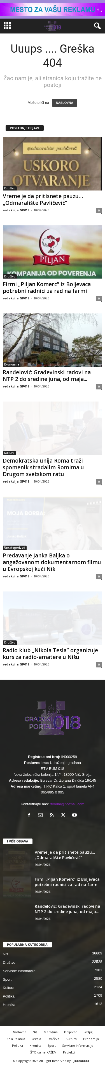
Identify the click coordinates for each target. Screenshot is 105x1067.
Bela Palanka (15, 1039)
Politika (9, 996)
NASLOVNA (64, 102)
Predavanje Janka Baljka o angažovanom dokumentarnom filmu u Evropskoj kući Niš (52, 562)
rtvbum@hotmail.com (67, 804)
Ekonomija (11, 364)
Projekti (69, 1052)
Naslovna (19, 1032)
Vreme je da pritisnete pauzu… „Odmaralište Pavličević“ (43, 199)
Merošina (51, 1032)
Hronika (9, 1005)
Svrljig (87, 1032)
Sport (7, 979)
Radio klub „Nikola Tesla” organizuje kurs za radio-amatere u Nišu (50, 654)
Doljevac (70, 1032)
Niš (5, 954)
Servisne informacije (19, 971)
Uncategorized (14, 548)
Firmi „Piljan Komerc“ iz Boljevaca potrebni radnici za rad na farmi (47, 288)
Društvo (9, 188)
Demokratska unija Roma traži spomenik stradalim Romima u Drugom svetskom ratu (43, 467)
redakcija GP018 (16, 210)
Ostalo (36, 1039)
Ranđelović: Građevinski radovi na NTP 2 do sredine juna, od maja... (47, 376)
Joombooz (82, 1061)
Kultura (9, 453)
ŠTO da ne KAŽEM (43, 1052)
